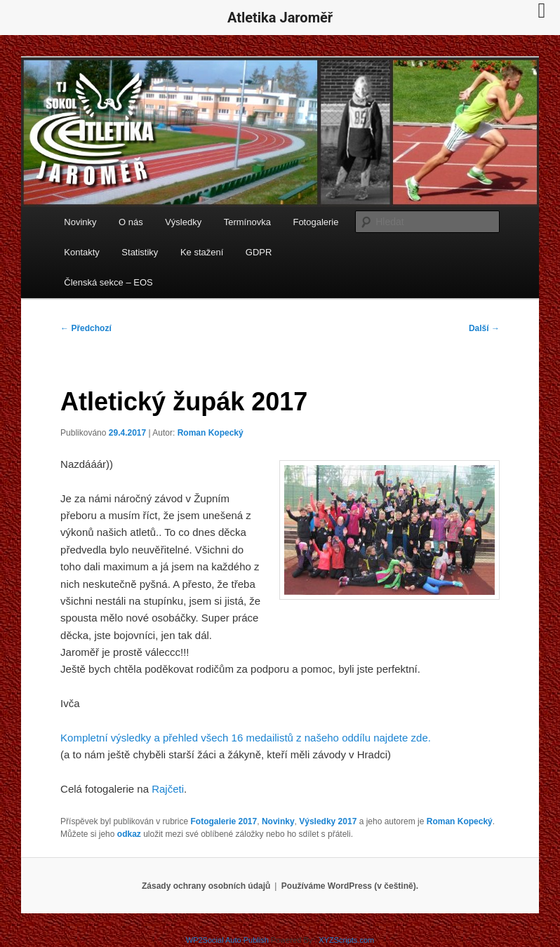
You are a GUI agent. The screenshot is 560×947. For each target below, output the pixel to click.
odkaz (129, 834)
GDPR (259, 252)
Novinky (80, 222)
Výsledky (183, 222)
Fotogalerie (315, 222)
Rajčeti (168, 789)
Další (484, 328)
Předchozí (86, 328)
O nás (131, 222)
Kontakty (82, 252)
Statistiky (139, 252)
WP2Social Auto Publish (227, 940)
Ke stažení (201, 252)
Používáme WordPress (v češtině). (349, 886)
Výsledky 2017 (327, 821)
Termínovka (247, 222)
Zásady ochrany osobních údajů (206, 886)
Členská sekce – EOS (108, 282)
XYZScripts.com (346, 940)
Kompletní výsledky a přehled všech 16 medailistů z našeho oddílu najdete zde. (245, 738)
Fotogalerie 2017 (224, 821)
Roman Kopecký (211, 433)
